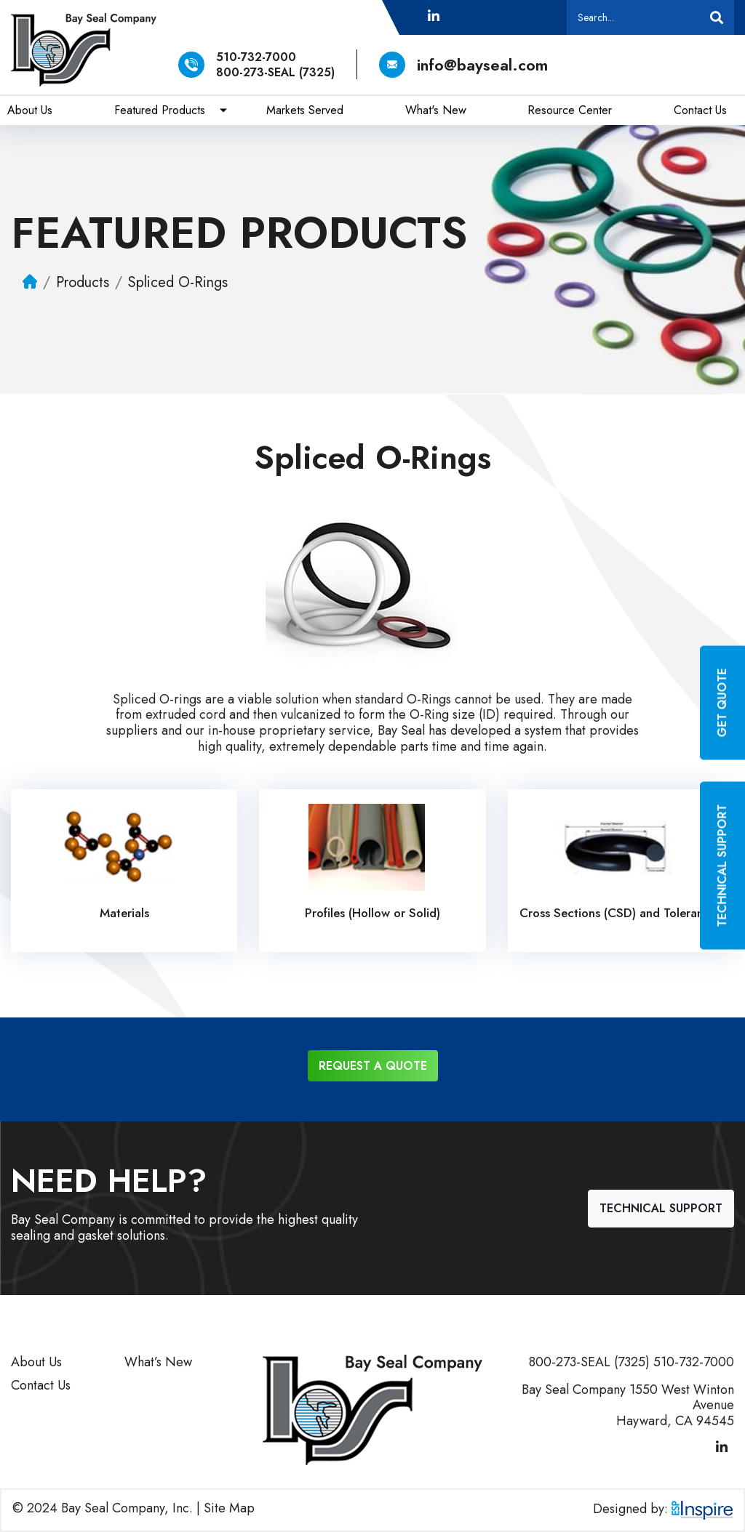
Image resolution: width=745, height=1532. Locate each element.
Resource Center (569, 110)
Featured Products (159, 110)
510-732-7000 (256, 57)
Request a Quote (373, 1065)
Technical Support (660, 1208)
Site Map (229, 1508)
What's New (435, 110)
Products (82, 282)
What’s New (158, 1361)
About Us (29, 110)
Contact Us (700, 110)
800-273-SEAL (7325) (275, 72)
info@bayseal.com (463, 65)
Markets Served (304, 110)
